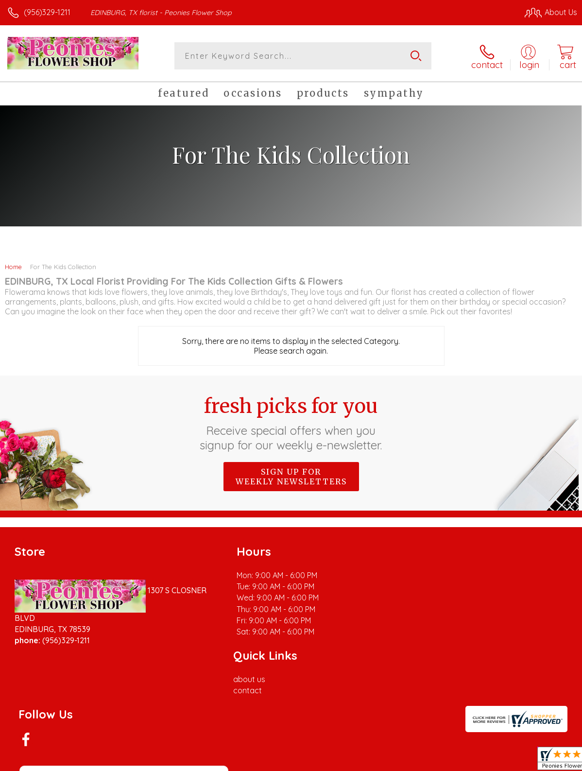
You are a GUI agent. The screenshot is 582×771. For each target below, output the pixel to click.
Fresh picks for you (291, 423)
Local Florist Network (481, 761)
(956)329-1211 (47, 12)
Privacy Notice (412, 761)
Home (13, 266)
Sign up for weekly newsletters (291, 476)
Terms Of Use (355, 761)
